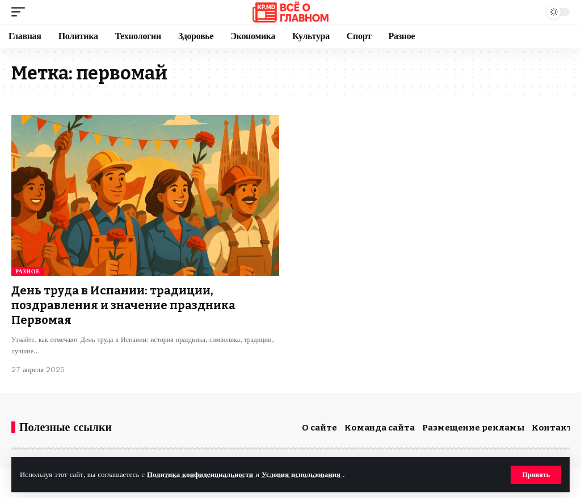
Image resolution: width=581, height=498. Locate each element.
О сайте (319, 428)
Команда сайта (379, 428)
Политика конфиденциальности (201, 474)
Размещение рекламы (473, 428)
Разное (27, 271)
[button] (536, 475)
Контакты (556, 428)
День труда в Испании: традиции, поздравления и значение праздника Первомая (123, 305)
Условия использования (302, 474)
